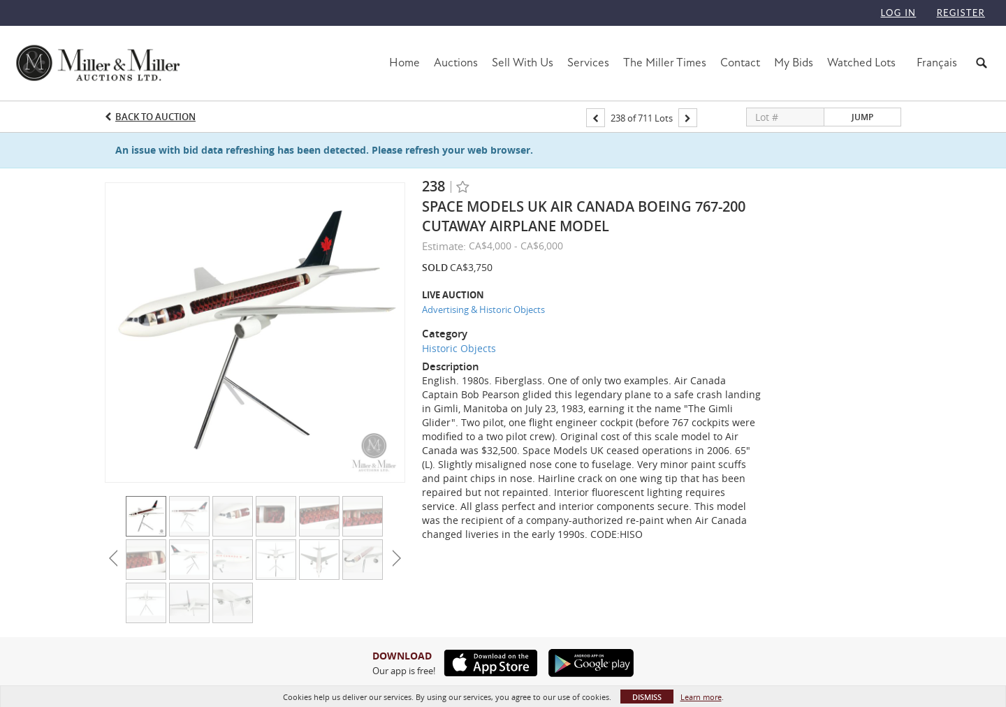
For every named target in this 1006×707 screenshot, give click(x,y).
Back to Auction (155, 116)
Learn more (701, 697)
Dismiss (647, 697)
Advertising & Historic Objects (483, 309)
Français (937, 62)
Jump (862, 117)
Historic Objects (459, 348)
